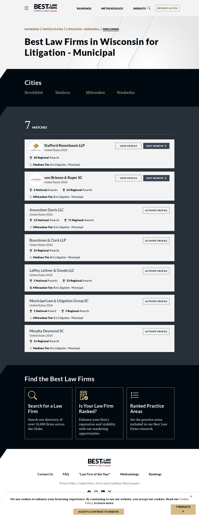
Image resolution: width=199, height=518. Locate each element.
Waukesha (126, 92)
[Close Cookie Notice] (189, 496)
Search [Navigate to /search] (48, 413)
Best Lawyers (131, 483)
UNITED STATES (52, 29)
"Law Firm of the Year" (94, 474)
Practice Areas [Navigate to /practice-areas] (150, 413)
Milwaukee (95, 92)
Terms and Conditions (109, 483)
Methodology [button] (112, 8)
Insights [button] (139, 8)
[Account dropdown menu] (167, 8)
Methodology (129, 474)
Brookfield (34, 92)
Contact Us (45, 474)
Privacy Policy (68, 483)
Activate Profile (156, 210)
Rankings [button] (84, 8)
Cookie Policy (86, 483)
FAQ (66, 474)
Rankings (155, 474)
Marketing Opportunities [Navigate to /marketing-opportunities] (99, 413)
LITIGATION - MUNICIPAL (83, 29)
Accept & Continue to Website (99, 511)
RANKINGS (32, 29)
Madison (62, 92)
